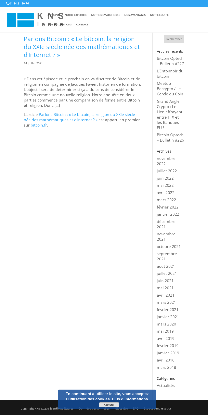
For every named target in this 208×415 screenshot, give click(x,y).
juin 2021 (165, 280)
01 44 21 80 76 (19, 3)
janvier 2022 (168, 214)
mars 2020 (166, 324)
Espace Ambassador (157, 408)
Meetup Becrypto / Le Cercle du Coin (170, 89)
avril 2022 (165, 192)
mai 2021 (165, 287)
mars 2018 (166, 367)
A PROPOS (54, 15)
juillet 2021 (167, 273)
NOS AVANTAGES (135, 15)
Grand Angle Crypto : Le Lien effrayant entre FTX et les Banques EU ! (169, 114)
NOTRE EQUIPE (159, 15)
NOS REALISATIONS (60, 24)
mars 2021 (166, 302)
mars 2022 (166, 199)
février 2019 (168, 345)
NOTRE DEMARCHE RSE (105, 15)
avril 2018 (165, 360)
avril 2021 (165, 295)
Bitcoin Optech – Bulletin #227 (170, 61)
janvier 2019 (168, 353)
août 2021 (166, 266)
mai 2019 (165, 331)
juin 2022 (165, 178)
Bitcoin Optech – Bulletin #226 (170, 137)
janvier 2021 (168, 316)
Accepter (109, 404)
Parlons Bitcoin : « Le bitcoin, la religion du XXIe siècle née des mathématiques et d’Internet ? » (79, 117)
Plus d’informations (130, 399)
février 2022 (168, 207)
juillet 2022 (167, 171)
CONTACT (82, 24)
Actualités (166, 385)
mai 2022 (165, 185)
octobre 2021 (169, 246)
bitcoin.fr (39, 125)
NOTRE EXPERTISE (76, 15)
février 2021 (168, 309)
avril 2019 (165, 338)
